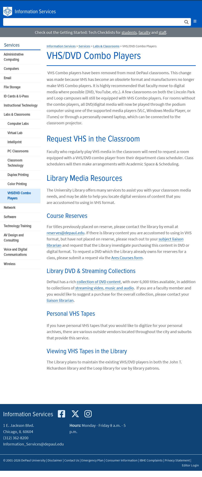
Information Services (35, 11)
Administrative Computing (13, 57)
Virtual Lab (14, 133)
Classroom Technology (15, 163)
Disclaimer (54, 460)
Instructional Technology (20, 105)
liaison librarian (60, 300)
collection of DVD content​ (99, 281)
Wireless (9, 264)
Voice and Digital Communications (15, 252)
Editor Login (190, 465)
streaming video (89, 287)
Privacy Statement (177, 460)
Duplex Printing (18, 175)
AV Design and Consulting (14, 238)
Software (10, 217)
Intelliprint (14, 142)
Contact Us (71, 460)
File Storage (12, 87)
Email (7, 78)
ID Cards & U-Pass (16, 96)
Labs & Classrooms (17, 114)
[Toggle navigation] (195, 21)
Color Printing (17, 184)
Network (9, 207)
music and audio (119, 287)
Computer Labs (18, 123)
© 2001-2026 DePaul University (24, 460)
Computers (11, 69)
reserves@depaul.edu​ (65, 232)
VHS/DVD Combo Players (19, 196)
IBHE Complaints (151, 460)
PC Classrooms (17, 151)
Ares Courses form (127, 257)
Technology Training (17, 226)
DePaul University (8, 11)
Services (11, 45)
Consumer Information (122, 460)
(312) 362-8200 (15, 437)
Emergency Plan (92, 460)
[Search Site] (97, 22)
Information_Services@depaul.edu (33, 444)
